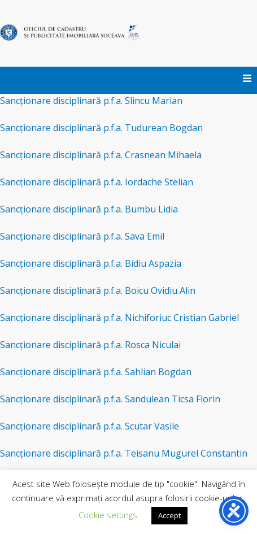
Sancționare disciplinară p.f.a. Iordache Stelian (96, 182)
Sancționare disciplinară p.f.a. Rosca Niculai (90, 344)
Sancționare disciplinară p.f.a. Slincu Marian (91, 100)
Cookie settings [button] (108, 514)
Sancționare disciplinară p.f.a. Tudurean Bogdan (101, 127)
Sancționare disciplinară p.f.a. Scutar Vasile (89, 426)
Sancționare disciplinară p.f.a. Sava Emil (82, 236)
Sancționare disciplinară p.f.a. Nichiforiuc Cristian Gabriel (119, 317)
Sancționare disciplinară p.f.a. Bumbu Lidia (89, 209)
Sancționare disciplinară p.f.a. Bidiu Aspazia (90, 263)
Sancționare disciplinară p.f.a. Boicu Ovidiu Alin (97, 290)
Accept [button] (169, 515)
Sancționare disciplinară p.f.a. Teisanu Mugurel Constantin (123, 453)
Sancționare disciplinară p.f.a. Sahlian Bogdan (95, 372)
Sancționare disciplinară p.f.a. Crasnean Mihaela (101, 155)
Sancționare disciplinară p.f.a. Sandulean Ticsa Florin (110, 399)
